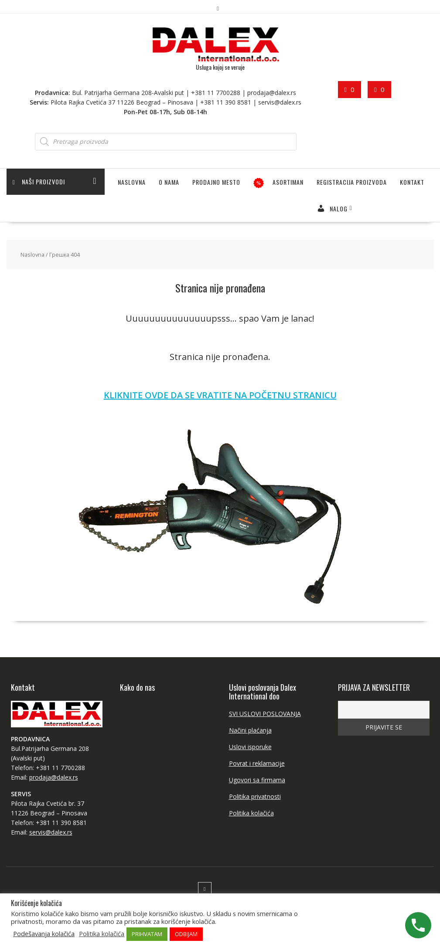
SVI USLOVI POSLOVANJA (265, 713)
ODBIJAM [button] (186, 934)
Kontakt (412, 182)
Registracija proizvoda (352, 182)
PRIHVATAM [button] (147, 934)
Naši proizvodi (39, 182)
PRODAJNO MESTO (216, 182)
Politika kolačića (251, 813)
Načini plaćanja (250, 730)
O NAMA (169, 182)
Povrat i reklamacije (257, 763)
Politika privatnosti (255, 796)
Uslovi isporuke (250, 747)
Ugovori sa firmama (257, 780)
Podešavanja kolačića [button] (44, 933)
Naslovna (132, 182)
